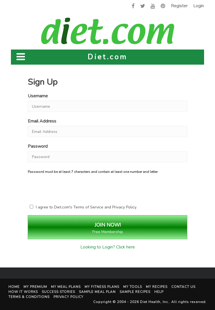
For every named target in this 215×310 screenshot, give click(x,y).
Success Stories (58, 292)
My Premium (35, 287)
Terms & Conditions (29, 297)
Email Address (42, 121)
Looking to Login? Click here (107, 247)
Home (14, 287)
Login (198, 6)
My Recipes (156, 287)
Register (179, 6)
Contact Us (183, 287)
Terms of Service (88, 207)
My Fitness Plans (102, 287)
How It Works (23, 292)
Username (38, 96)
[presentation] (76, 188)
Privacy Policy (124, 207)
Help (158, 292)
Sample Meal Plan (97, 292)
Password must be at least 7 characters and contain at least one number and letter (93, 172)
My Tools (132, 287)
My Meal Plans (66, 287)
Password (38, 146)
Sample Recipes (135, 292)
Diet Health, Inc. (154, 302)
